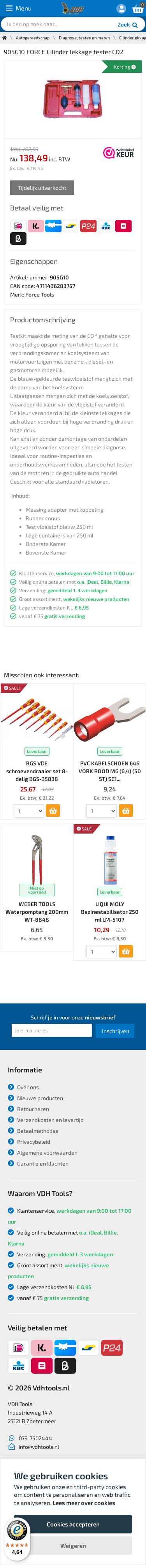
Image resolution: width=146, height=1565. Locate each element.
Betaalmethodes (33, 1130)
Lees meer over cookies (84, 1502)
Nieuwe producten (35, 1098)
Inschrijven (115, 1031)
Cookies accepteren (73, 1524)
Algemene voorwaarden (42, 1152)
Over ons (23, 1087)
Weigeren (73, 1545)
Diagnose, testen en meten (84, 37)
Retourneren (28, 1109)
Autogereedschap (32, 37)
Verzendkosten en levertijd (46, 1119)
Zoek (128, 25)
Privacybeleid (29, 1141)
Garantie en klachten (38, 1163)
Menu (19, 8)
